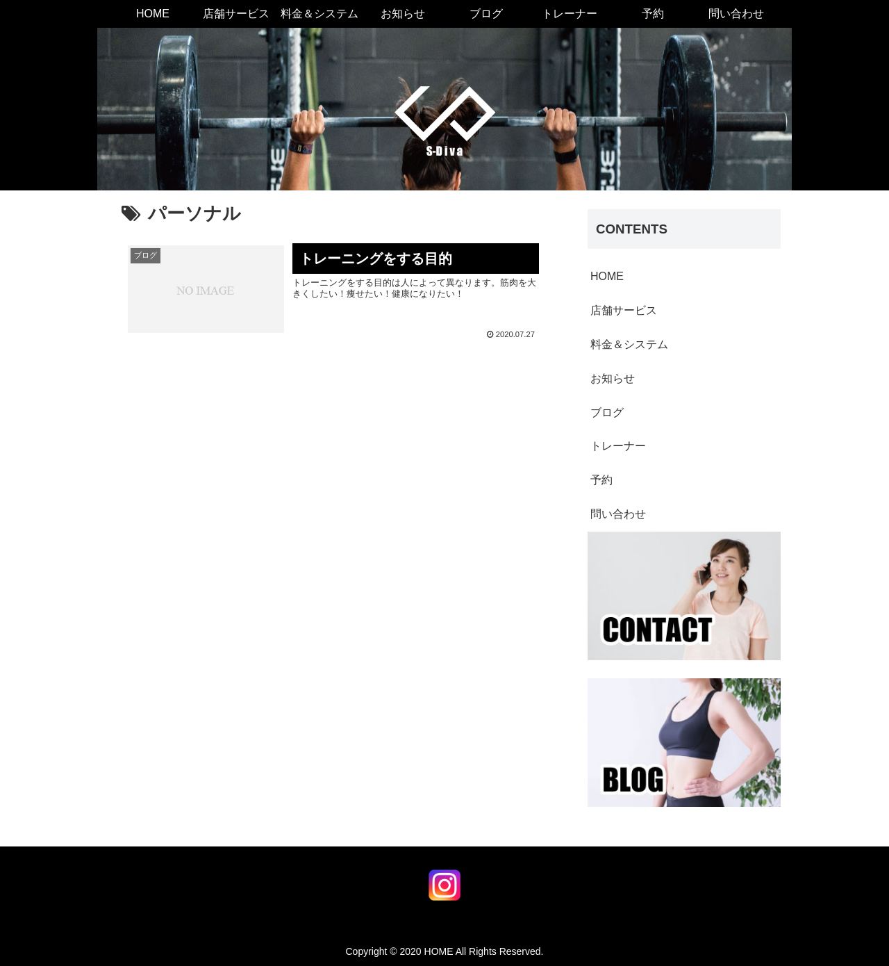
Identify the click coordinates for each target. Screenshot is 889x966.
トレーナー (618, 446)
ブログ (607, 412)
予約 (601, 480)
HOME (607, 276)
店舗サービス (623, 310)
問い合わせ (618, 514)
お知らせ (612, 378)
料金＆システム (629, 344)
